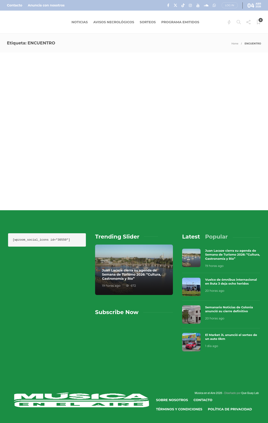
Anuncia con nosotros (46, 5)
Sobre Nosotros (172, 400)
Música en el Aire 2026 (208, 393)
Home (234, 43)
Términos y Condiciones (179, 409)
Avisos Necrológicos (113, 22)
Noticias (80, 22)
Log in (229, 5)
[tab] (191, 236)
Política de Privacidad (230, 409)
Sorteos (148, 22)
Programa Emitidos (180, 22)
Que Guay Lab (250, 393)
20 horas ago (214, 290)
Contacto (14, 5)
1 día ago (211, 346)
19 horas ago (111, 285)
